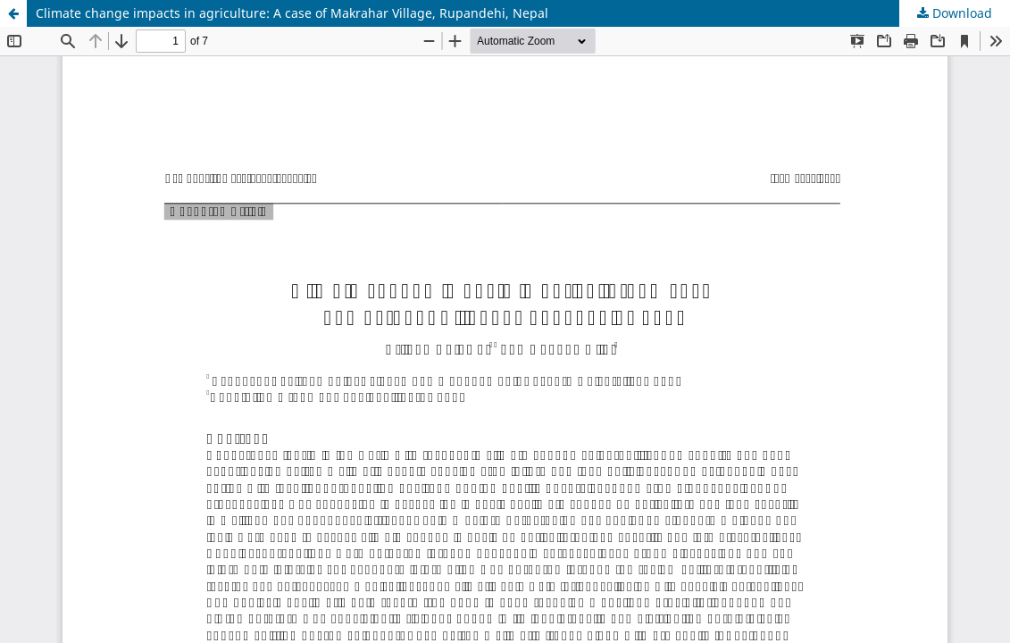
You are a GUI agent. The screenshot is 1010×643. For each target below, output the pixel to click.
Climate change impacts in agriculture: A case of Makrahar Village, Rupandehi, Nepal (292, 12)
